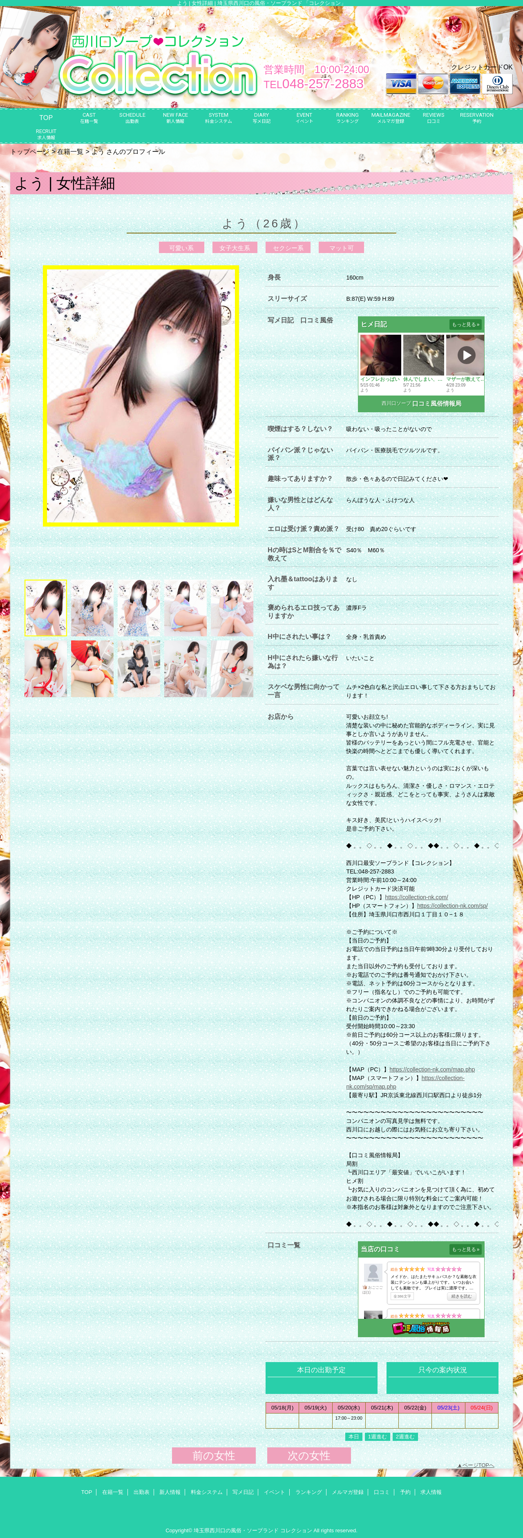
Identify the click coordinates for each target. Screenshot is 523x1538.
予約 (405, 1492)
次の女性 (309, 1455)
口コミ (382, 1492)
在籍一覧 (70, 151)
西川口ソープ (396, 403)
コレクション (296, 1530)
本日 (354, 1437)
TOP (46, 117)
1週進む (377, 1437)
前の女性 (213, 1455)
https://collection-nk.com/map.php (432, 1069)
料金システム (207, 1492)
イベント (274, 1492)
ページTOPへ (479, 1465)
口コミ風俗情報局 (436, 403)
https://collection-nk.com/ (416, 897)
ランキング (308, 1492)
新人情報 (170, 1492)
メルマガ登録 (348, 1492)
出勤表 (142, 1492)
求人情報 (431, 1492)
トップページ (29, 151)
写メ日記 (243, 1492)
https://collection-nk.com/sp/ (452, 905)
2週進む (405, 1437)
